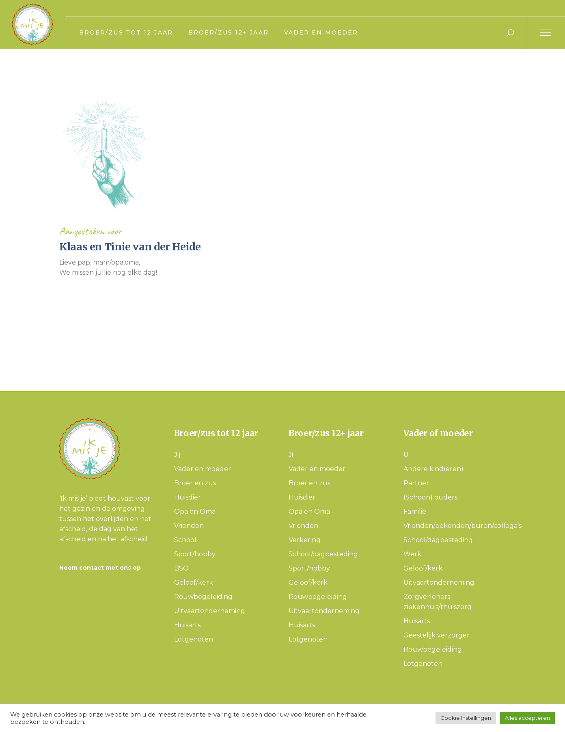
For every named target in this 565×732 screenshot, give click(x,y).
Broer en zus (195, 483)
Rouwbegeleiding (203, 597)
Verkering (305, 540)
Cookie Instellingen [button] (465, 718)
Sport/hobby (195, 554)
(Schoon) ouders (430, 497)
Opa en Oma (195, 511)
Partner (416, 483)
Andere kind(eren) (433, 469)
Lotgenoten (193, 639)
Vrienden (189, 526)
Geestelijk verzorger (436, 635)
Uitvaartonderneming (209, 611)
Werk (412, 554)
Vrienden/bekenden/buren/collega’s (462, 526)
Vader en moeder (202, 469)
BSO (181, 568)
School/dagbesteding (323, 554)
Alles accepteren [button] (527, 718)
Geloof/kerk (193, 582)
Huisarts (187, 625)
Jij (177, 455)
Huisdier (187, 497)
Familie (414, 511)
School (185, 540)
